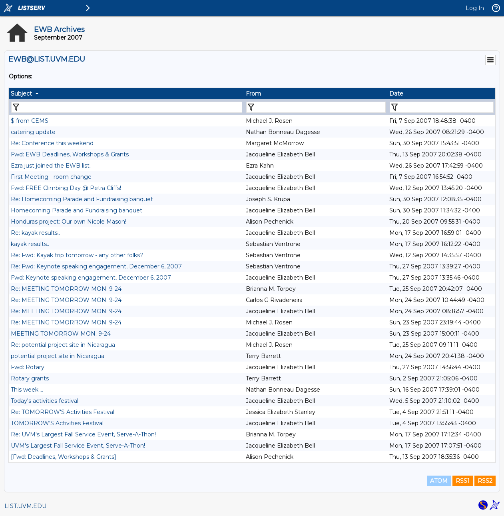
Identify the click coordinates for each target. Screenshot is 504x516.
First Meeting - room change (51, 176)
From (253, 93)
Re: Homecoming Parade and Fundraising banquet (82, 199)
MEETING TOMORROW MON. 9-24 (61, 333)
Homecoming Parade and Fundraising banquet (76, 210)
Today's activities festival (44, 400)
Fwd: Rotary (27, 367)
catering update (33, 132)
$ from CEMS (29, 120)
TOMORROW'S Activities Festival (57, 423)
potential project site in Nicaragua (57, 356)
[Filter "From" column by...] (316, 107)
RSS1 (463, 480)
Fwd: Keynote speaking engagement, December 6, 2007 (91, 277)
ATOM (439, 480)
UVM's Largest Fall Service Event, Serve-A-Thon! (78, 445)
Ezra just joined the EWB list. (51, 165)
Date (396, 93)
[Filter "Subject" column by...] (126, 107)
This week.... (27, 389)
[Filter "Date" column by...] (442, 107)
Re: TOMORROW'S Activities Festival (62, 412)
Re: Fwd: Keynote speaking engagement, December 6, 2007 (96, 266)
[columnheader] (126, 93)
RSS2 (485, 480)
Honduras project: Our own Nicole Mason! (68, 221)
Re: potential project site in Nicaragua (63, 344)
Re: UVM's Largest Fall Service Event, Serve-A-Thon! (83, 434)
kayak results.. (30, 244)
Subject (21, 93)
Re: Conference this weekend (52, 143)
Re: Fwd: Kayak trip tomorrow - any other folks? (77, 255)
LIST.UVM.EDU (25, 506)
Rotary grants (30, 378)
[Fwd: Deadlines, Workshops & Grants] (63, 456)
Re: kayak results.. (35, 232)
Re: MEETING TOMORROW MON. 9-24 (66, 288)
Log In (475, 8)
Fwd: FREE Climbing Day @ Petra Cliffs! (66, 188)
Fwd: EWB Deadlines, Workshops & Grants (70, 154)
